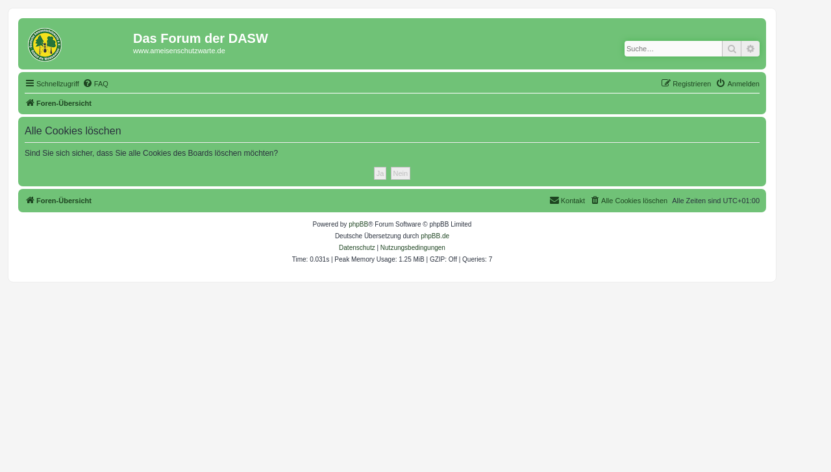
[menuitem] (95, 84)
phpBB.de (435, 236)
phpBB (358, 224)
